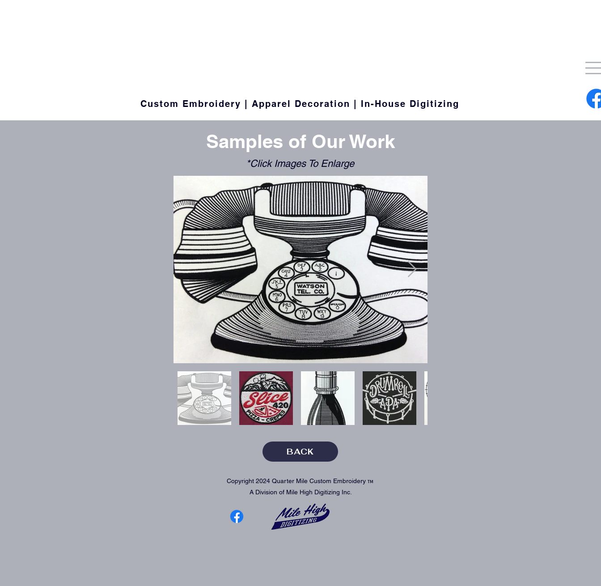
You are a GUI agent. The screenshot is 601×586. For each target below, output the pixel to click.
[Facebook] (236, 516)
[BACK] (300, 452)
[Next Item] (412, 269)
